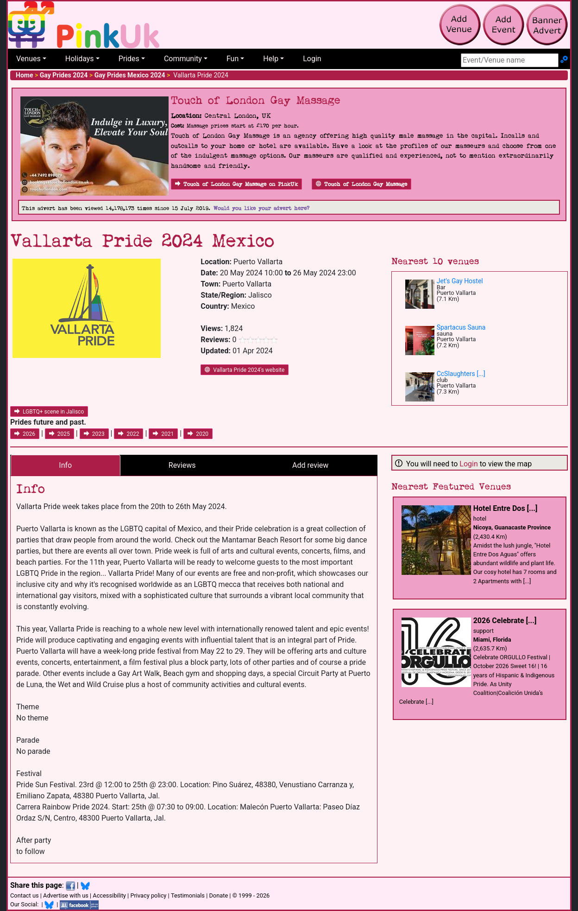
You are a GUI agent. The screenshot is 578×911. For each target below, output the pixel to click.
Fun (232, 58)
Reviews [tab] (182, 465)
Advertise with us (65, 895)
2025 (59, 434)
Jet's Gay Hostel (460, 281)
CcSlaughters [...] (461, 373)
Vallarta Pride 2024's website (244, 370)
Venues (28, 58)
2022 (128, 434)
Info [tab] (65, 465)
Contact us (24, 895)
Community (183, 58)
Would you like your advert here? (261, 208)
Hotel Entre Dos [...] (505, 508)
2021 (163, 434)
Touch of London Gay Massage (361, 184)
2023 (94, 434)
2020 (198, 434)
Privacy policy (148, 895)
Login (312, 58)
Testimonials (188, 895)
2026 (24, 434)
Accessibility (109, 895)
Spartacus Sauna (461, 327)
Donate (218, 895)
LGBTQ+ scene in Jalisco (49, 411)
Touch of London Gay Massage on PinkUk (236, 184)
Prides (129, 58)
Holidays (79, 58)
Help (270, 58)
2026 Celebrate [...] (505, 620)
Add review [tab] (310, 465)
